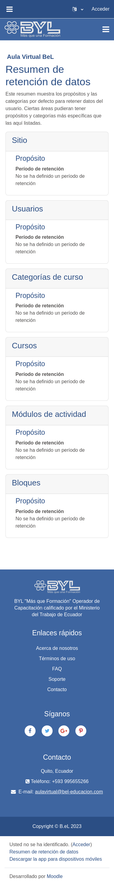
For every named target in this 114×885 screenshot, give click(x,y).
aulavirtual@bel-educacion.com (69, 791)
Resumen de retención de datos (43, 851)
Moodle (55, 876)
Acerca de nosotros (57, 648)
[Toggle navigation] (105, 29)
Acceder (100, 9)
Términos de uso (57, 658)
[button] (78, 9)
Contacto (57, 689)
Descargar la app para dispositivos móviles (55, 859)
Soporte (56, 679)
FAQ (57, 668)
